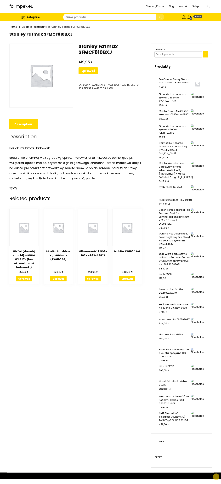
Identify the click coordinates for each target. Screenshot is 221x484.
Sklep (195, 6)
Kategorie (31, 17)
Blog (171, 6)
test (161, 441)
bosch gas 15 (121, 84)
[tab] (23, 124)
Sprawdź (88, 71)
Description (23, 124)
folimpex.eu (21, 6)
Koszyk (183, 6)
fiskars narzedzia (95, 88)
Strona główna (155, 6)
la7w (110, 88)
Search (159, 49)
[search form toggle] (209, 6)
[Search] (205, 54)
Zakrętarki (99, 84)
